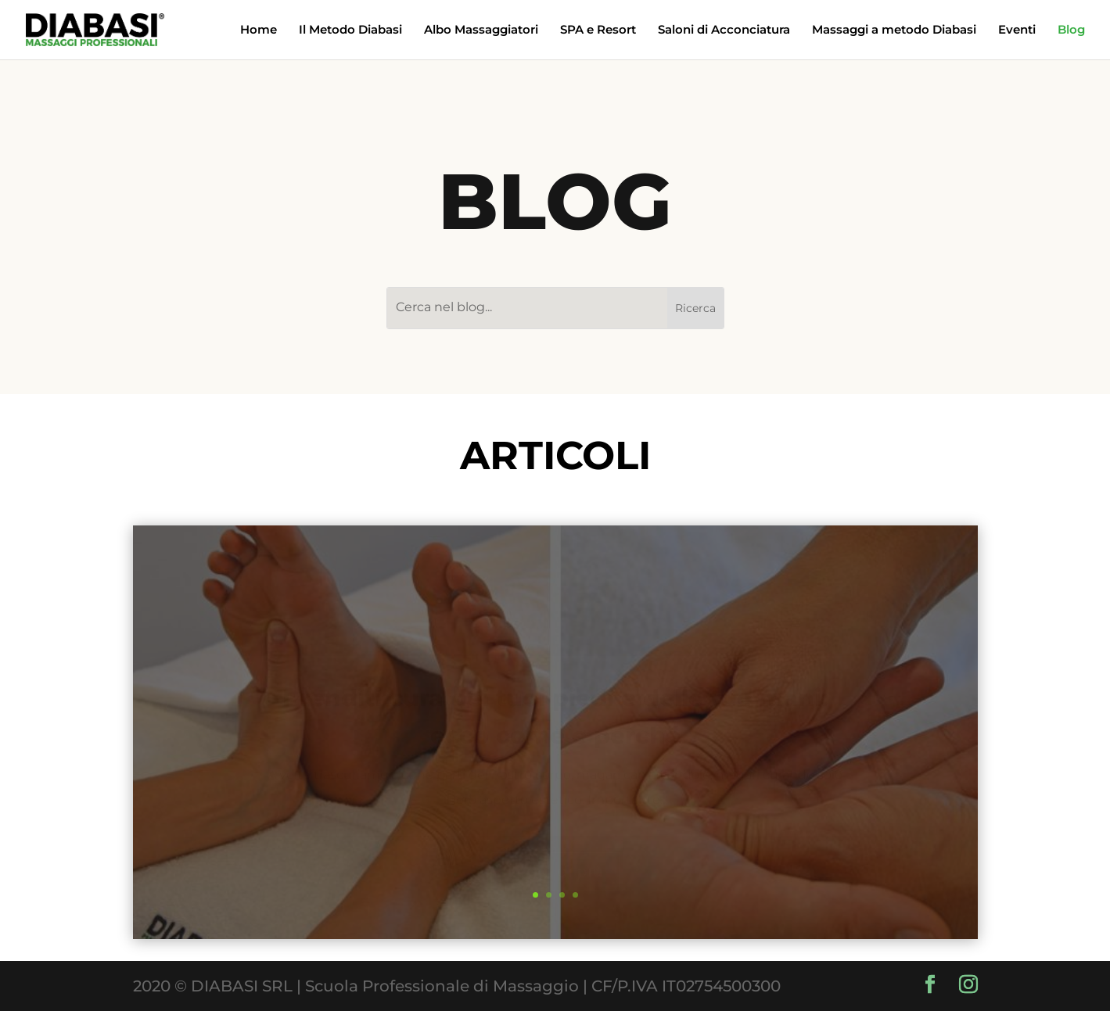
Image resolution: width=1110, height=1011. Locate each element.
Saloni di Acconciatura (724, 30)
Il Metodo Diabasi (350, 30)
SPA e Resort (598, 30)
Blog (1071, 30)
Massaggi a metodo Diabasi (894, 30)
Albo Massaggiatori (481, 30)
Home (258, 30)
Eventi (1017, 30)
